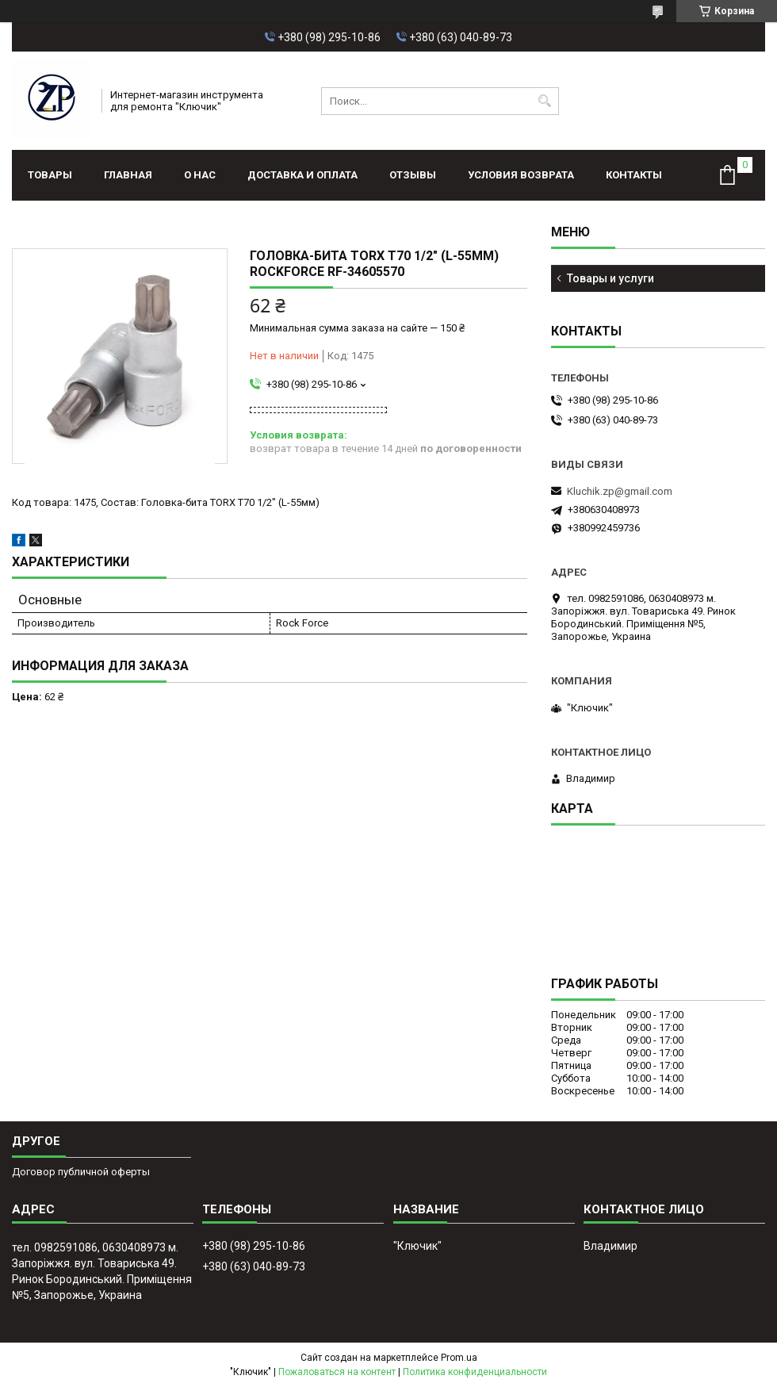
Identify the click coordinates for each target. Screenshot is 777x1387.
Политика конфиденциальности (475, 1371)
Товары (50, 175)
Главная (128, 175)
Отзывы (412, 175)
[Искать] (545, 101)
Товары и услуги (610, 278)
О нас (200, 175)
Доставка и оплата (302, 175)
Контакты (634, 175)
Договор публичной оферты (81, 1172)
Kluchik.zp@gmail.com (619, 491)
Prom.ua (459, 1357)
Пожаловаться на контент (337, 1371)
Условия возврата (521, 175)
